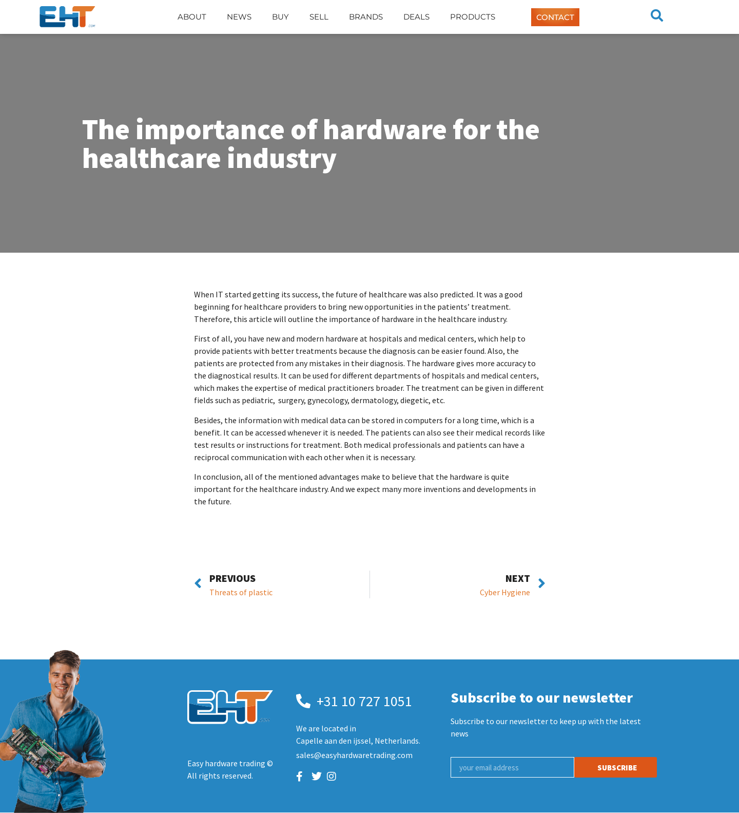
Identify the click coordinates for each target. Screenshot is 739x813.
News (239, 17)
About (192, 17)
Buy (280, 17)
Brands (366, 17)
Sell (318, 17)
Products (472, 17)
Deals (416, 17)
